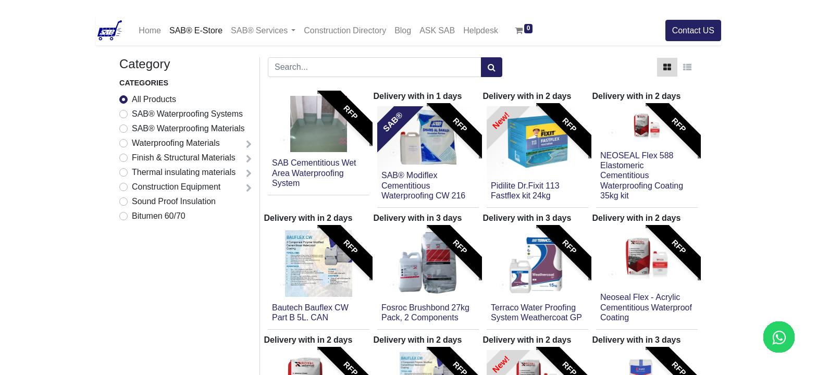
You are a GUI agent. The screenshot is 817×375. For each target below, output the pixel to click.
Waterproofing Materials (176, 143)
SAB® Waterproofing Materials (188, 129)
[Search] (491, 67)
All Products (154, 99)
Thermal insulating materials (184, 172)
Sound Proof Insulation (174, 201)
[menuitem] (149, 30)
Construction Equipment (176, 187)
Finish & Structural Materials (184, 158)
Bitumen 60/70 (158, 216)
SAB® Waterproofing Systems (187, 114)
